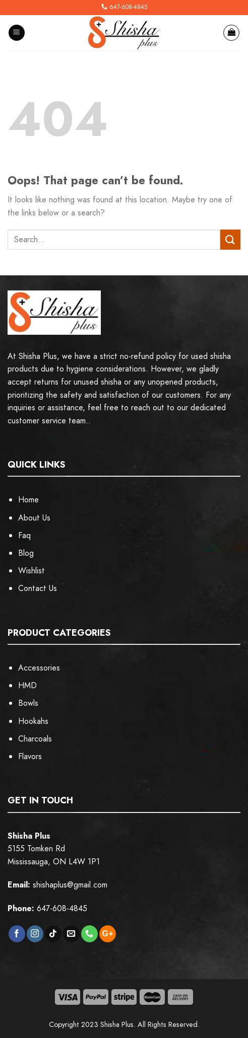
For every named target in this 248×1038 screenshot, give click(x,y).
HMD (27, 685)
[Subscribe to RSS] (107, 933)
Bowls (28, 703)
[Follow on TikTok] (53, 933)
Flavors (30, 756)
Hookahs (33, 721)
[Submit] (230, 239)
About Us (34, 518)
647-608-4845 (128, 7)
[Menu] (17, 33)
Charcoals (35, 739)
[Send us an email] (71, 933)
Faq (24, 535)
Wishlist (31, 570)
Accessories (39, 668)
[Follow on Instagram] (35, 933)
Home (28, 499)
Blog (26, 553)
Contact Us (37, 588)
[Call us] (89, 933)
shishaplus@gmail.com (70, 885)
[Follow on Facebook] (17, 933)
